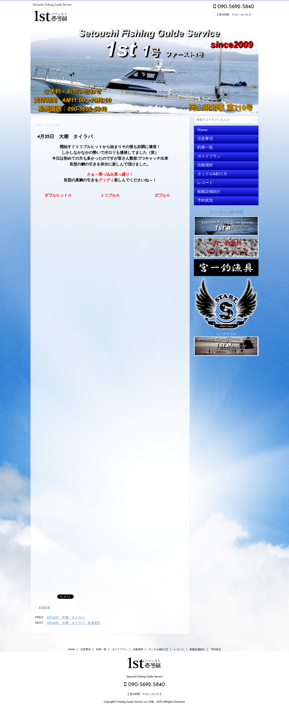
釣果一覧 (205, 148)
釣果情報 (44, 607)
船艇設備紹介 (209, 192)
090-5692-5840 (233, 6)
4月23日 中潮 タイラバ (66, 617)
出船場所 (205, 165)
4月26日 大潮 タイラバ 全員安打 (74, 623)
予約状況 (205, 201)
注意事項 (205, 139)
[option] (144, 70)
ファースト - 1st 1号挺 (226, 211)
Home (202, 130)
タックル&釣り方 (212, 174)
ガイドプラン (209, 156)
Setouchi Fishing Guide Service (144, 676)
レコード (205, 183)
